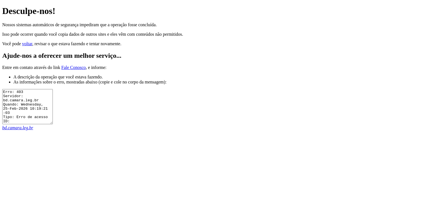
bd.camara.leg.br (17, 134)
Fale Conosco (73, 67)
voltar (27, 43)
